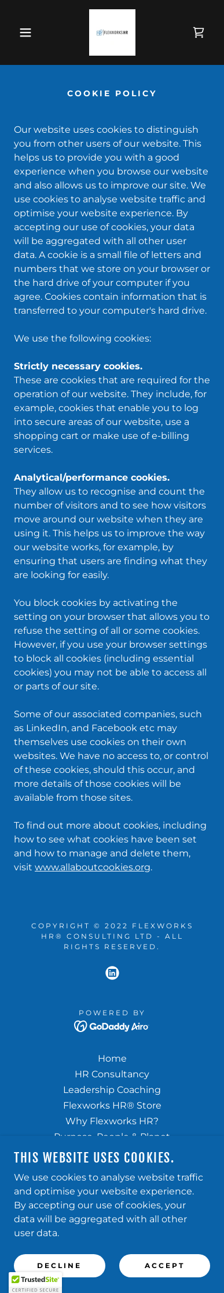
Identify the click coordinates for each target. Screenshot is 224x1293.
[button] (17, 32)
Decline (59, 1265)
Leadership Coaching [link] (112, 1089)
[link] (112, 32)
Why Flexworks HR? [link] (112, 1121)
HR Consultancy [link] (112, 1074)
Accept (165, 1265)
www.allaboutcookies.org (92, 867)
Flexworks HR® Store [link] (112, 1105)
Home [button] (112, 1058)
